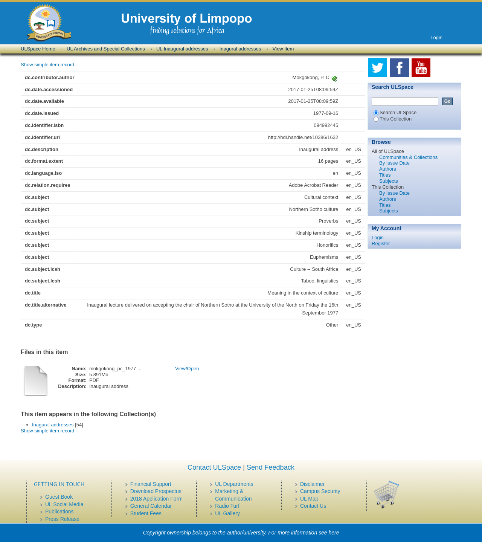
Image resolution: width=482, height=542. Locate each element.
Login (436, 37)
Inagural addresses (240, 49)
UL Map (309, 499)
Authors (387, 169)
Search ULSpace (395, 112)
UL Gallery (227, 513)
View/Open (187, 368)
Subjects (388, 181)
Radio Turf (227, 506)
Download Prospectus (156, 491)
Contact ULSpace (214, 467)
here (334, 533)
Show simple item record (47, 64)
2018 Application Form (156, 499)
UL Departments (234, 484)
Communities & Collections (408, 157)
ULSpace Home (38, 49)
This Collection (393, 119)
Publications (59, 511)
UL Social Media (64, 504)
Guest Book (59, 497)
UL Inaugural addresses (182, 49)
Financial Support (150, 484)
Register (381, 243)
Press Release (62, 519)
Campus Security (320, 491)
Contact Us (313, 506)
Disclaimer (312, 484)
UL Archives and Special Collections (106, 49)
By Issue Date (394, 163)
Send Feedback (270, 467)
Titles (385, 175)
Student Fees (146, 513)
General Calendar (151, 506)
